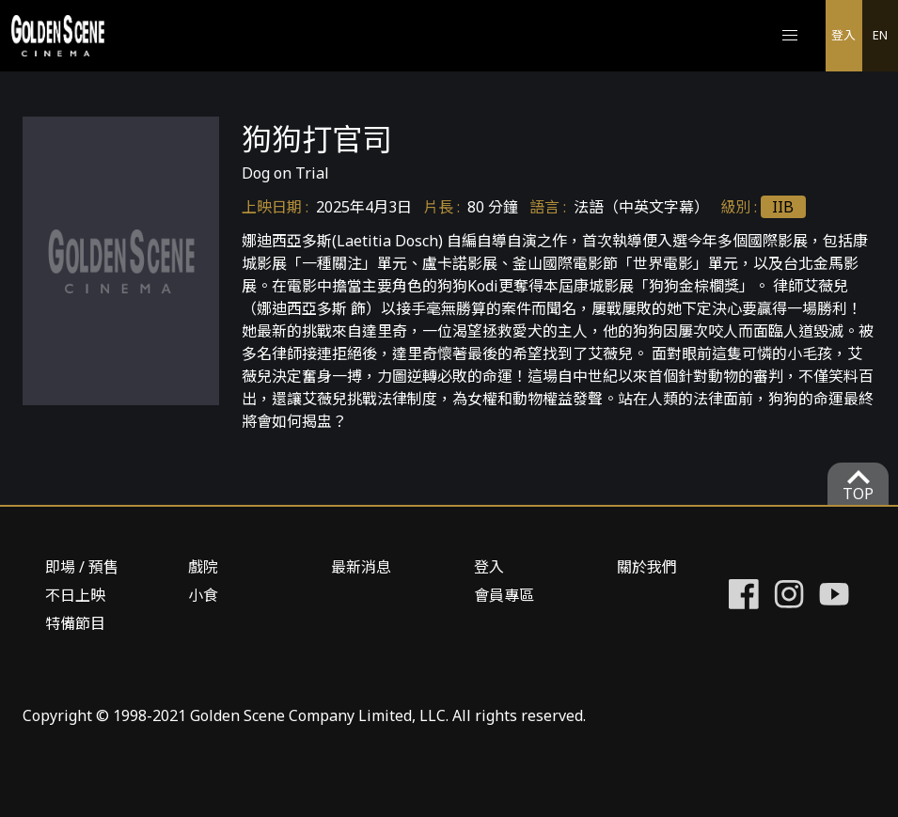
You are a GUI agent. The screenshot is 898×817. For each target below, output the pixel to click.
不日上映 (75, 595)
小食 (203, 595)
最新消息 (361, 567)
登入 (843, 34)
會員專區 (504, 595)
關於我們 (647, 567)
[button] (790, 35)
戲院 (203, 567)
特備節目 (75, 623)
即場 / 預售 (81, 567)
